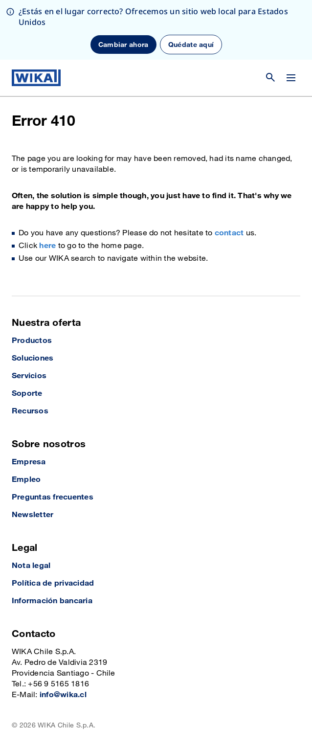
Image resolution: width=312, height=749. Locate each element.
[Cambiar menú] (291, 77)
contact (229, 233)
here (47, 245)
